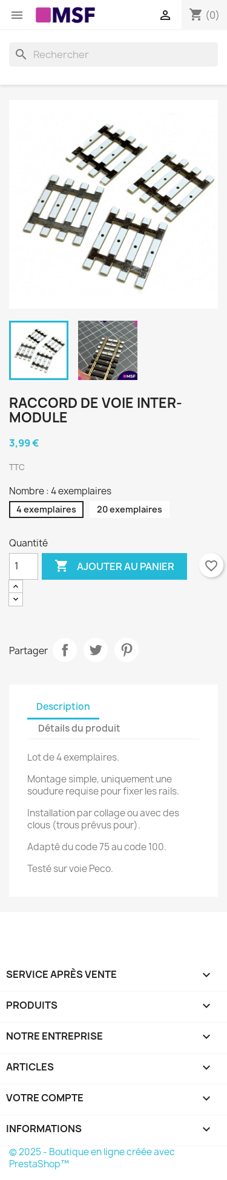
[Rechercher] (113, 54)
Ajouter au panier (114, 566)
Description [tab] (63, 706)
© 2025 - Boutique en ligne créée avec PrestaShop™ (92, 1158)
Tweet (96, 650)
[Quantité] (23, 566)
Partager (65, 650)
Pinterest (126, 650)
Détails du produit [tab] (79, 728)
